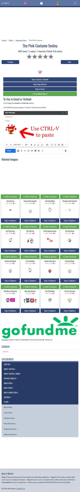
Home (4, 40)
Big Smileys (8, 407)
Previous (10, 62)
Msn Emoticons (9, 423)
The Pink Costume (35, 40)
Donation (5, 340)
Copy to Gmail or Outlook (40, 79)
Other (11, 40)
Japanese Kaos (20, 40)
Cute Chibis (8, 413)
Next (69, 62)
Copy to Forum (40, 89)
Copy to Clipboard (10, 220)
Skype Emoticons (10, 429)
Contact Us (20, 488)
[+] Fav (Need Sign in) (40, 94)
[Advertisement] (40, 22)
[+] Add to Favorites (10, 196)
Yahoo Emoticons (10, 434)
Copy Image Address (40, 84)
